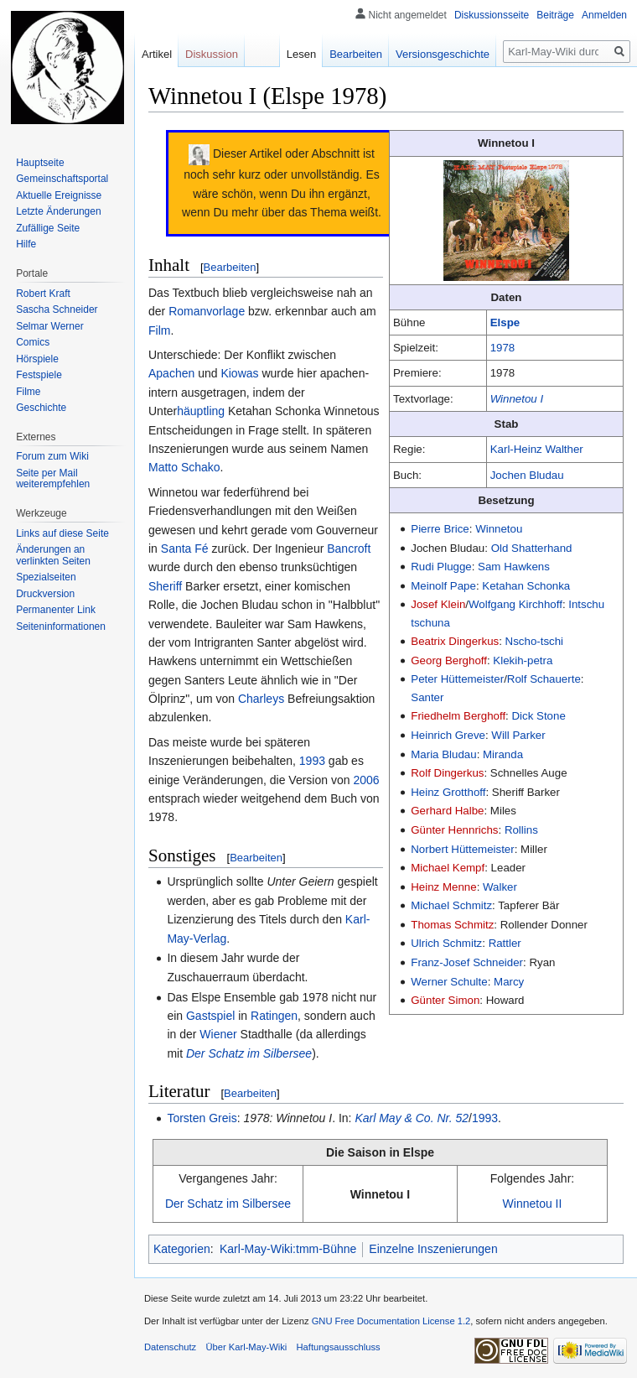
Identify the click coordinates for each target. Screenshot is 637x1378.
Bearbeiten (230, 267)
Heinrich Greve (448, 735)
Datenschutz (170, 1347)
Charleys (261, 698)
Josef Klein (438, 604)
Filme (28, 392)
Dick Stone (539, 716)
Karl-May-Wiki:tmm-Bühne (288, 1249)
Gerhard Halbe (447, 810)
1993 (312, 760)
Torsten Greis (201, 1118)
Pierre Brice (440, 529)
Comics (32, 342)
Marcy (509, 981)
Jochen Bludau (527, 475)
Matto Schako (184, 467)
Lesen (301, 54)
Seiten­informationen (61, 626)
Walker (500, 887)
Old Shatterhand (531, 548)
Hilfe (26, 244)
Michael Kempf (447, 867)
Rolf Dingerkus (447, 773)
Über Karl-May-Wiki (246, 1347)
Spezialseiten (45, 577)
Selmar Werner (49, 326)
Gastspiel (210, 1015)
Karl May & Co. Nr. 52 (412, 1118)
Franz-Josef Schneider (467, 962)
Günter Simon (445, 1000)
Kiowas (239, 373)
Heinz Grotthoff (448, 792)
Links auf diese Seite (62, 533)
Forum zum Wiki (52, 456)
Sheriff (165, 586)
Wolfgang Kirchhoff (515, 604)
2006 (366, 780)
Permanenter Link (56, 610)
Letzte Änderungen (58, 211)
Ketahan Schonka (526, 586)
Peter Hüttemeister (457, 679)
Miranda (503, 754)
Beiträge (555, 15)
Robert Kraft (43, 293)
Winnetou (498, 529)
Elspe (505, 322)
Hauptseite (40, 163)
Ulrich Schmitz (446, 943)
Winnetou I (516, 399)
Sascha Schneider (56, 309)
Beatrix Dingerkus (455, 641)
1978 (502, 347)
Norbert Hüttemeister (462, 849)
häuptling (201, 411)
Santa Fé (185, 548)
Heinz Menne (443, 887)
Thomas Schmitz (452, 924)
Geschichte (41, 407)
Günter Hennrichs (454, 830)
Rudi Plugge (441, 566)
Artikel (157, 54)
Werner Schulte (449, 981)
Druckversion (45, 594)
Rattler (505, 943)
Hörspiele (37, 359)
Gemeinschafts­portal (62, 179)
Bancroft (348, 548)
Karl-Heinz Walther (536, 449)
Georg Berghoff (449, 660)
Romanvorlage (206, 311)
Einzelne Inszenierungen (433, 1249)
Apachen (171, 373)
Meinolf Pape (443, 586)
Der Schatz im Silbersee (249, 1053)
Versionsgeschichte (442, 54)
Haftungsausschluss (339, 1347)
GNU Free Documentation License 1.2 (391, 1321)
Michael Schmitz (451, 905)
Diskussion (211, 54)
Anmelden (604, 15)
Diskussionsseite (491, 15)
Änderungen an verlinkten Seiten (53, 555)
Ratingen (274, 1015)
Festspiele (39, 375)
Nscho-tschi (534, 641)
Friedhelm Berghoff (458, 716)
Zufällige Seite (48, 228)
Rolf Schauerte (544, 679)
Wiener (217, 1034)
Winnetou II (532, 1203)
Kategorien (181, 1249)
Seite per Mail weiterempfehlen (53, 479)
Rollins (521, 830)
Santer (427, 697)
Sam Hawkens (514, 566)
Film (159, 330)
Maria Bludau (443, 754)
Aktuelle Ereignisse (58, 195)
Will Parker (518, 735)
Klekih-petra (522, 660)
